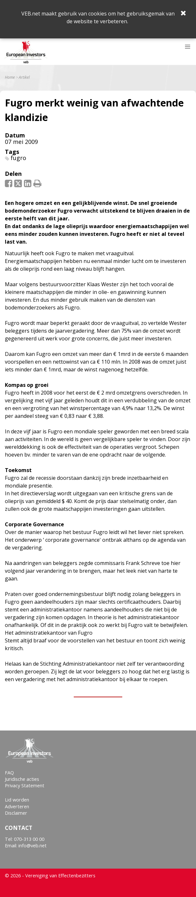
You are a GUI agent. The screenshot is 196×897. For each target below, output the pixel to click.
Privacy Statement (24, 785)
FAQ (9, 773)
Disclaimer (16, 813)
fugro (18, 158)
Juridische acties (22, 779)
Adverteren (17, 806)
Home (10, 77)
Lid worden (17, 800)
